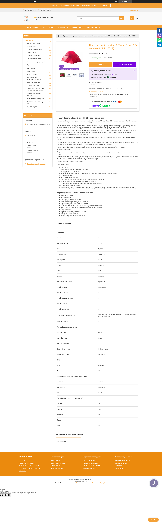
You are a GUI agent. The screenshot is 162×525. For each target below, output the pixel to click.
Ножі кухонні (119, 468)
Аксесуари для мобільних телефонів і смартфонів (35, 89)
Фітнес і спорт (31, 46)
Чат (153, 520)
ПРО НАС (22, 460)
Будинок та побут (33, 65)
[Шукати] (121, 18)
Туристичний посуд (89, 468)
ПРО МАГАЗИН (92, 27)
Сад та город (31, 71)
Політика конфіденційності (100, 483)
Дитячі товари (31, 52)
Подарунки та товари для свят (35, 102)
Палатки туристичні (89, 460)
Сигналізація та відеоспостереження (34, 78)
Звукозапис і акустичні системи (34, 94)
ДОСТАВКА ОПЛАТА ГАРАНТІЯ (29, 465)
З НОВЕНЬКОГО (62, 27)
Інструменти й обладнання (35, 98)
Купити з (124, 64)
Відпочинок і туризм (70, 36)
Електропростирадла (58, 463)
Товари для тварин (33, 55)
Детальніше (104, 5)
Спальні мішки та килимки (91, 465)
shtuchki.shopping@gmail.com (36, 164)
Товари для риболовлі (34, 49)
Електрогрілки (55, 460)
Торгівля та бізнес (33, 85)
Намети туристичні (84, 36)
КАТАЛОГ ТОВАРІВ (31, 27)
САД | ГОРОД (48, 27)
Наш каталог (29, 40)
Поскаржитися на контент (83, 483)
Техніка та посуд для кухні (36, 62)
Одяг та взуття (32, 107)
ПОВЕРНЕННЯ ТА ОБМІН (27, 463)
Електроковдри (56, 465)
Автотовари (31, 68)
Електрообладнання (33, 82)
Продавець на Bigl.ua (81, 481)
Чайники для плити (121, 463)
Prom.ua (90, 479)
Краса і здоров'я (32, 74)
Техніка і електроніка (34, 58)
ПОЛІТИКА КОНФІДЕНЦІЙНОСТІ (29, 468)
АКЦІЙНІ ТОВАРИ (77, 27)
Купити (101, 64)
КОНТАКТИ (22, 471)
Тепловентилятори (57, 468)
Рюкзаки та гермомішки (90, 463)
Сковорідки (118, 465)
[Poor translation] (7, 495)
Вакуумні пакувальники (122, 460)
